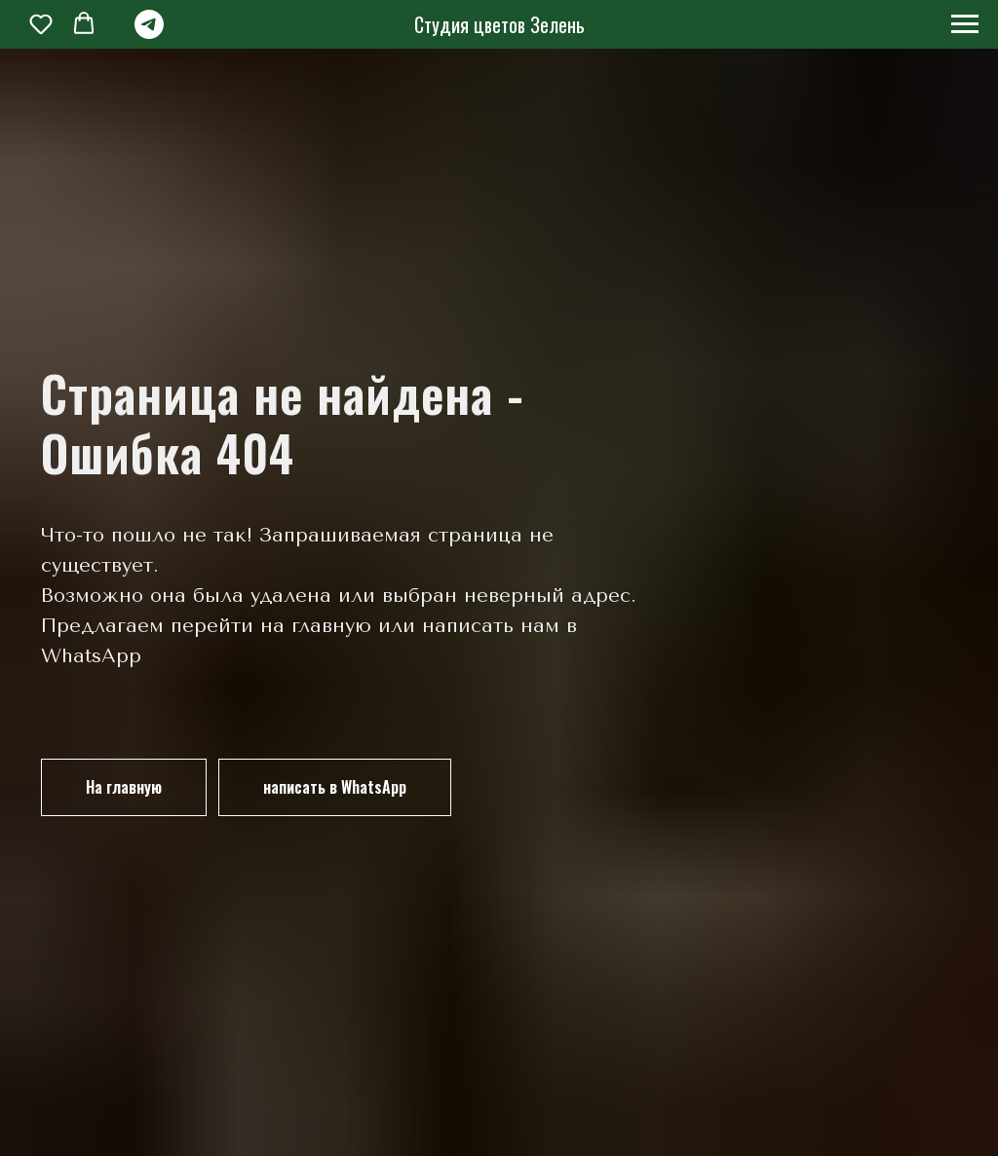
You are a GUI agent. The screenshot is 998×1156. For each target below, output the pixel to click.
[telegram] (149, 33)
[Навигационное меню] (965, 24)
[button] (41, 23)
